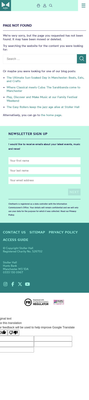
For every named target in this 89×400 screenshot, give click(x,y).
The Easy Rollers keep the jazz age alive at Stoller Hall (43, 107)
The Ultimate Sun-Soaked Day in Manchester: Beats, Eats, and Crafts (45, 79)
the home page (51, 115)
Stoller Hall (5, 5)
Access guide (15, 240)
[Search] (81, 58)
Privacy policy (63, 232)
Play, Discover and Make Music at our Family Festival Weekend (42, 98)
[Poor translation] (13, 333)
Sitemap (37, 232)
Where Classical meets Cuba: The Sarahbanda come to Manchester (43, 89)
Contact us (14, 232)
